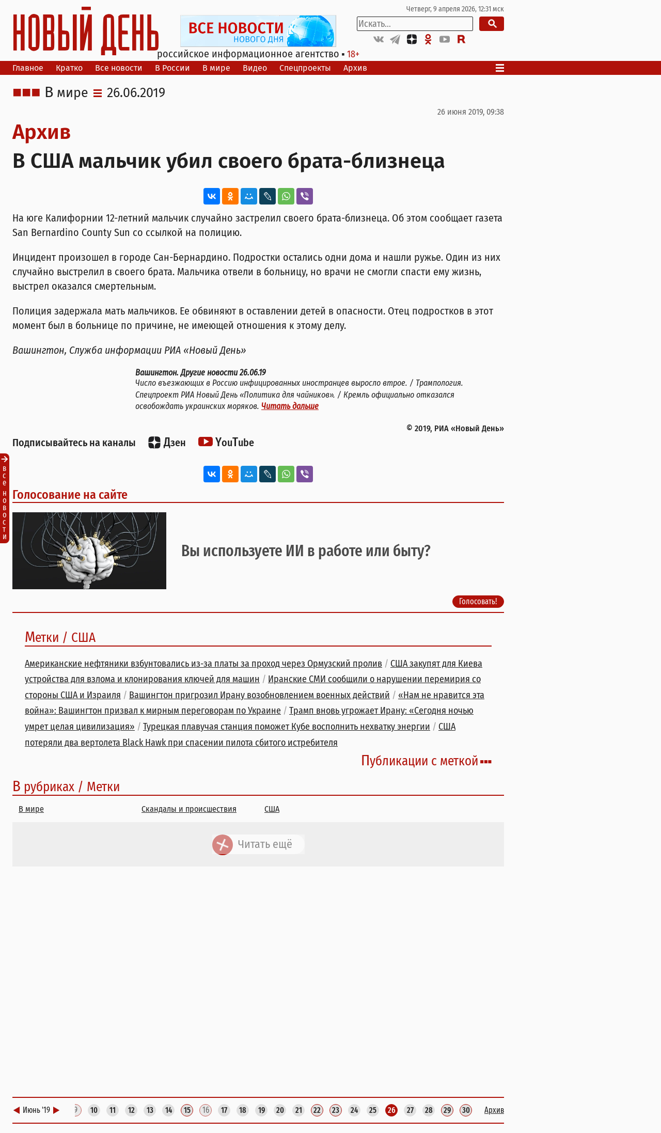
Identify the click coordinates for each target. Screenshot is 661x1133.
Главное (27, 68)
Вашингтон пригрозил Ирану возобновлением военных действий (259, 695)
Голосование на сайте (70, 494)
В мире (216, 68)
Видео (255, 68)
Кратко (69, 68)
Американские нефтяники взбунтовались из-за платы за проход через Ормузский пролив (203, 663)
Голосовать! (478, 601)
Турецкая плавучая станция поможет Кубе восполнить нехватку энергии (286, 726)
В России (172, 68)
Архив (355, 68)
